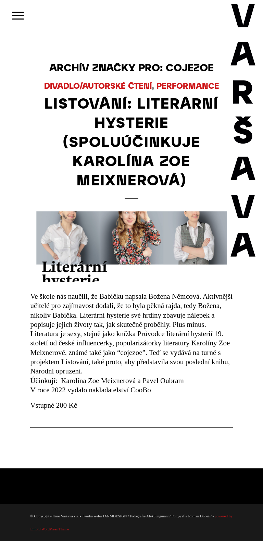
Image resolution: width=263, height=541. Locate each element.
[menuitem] (14, 15)
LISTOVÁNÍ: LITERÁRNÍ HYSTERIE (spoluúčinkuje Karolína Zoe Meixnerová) (131, 141)
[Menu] (14, 15)
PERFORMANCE (187, 85)
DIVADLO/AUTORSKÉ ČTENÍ (98, 85)
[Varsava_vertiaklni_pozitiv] (243, 15)
